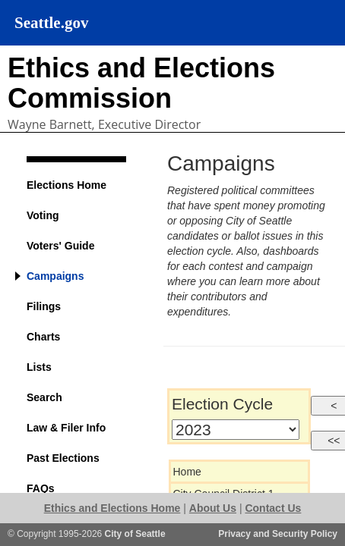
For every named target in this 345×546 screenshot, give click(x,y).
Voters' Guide (60, 246)
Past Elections (63, 458)
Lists (39, 367)
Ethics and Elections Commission (141, 83)
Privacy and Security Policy (277, 534)
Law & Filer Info (66, 428)
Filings (44, 306)
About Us (212, 508)
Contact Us (273, 508)
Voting (43, 215)
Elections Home (66, 185)
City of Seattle (135, 534)
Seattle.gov (51, 23)
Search (44, 397)
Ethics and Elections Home (112, 508)
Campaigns (55, 276)
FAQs (41, 488)
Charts (43, 337)
